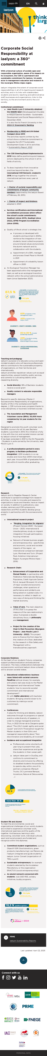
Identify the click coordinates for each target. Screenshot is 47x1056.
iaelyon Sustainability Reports (23, 941)
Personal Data (23, 1053)
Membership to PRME (16, 131)
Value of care (19, 607)
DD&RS (14, 112)
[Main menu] (3, 3)
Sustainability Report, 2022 (20, 147)
